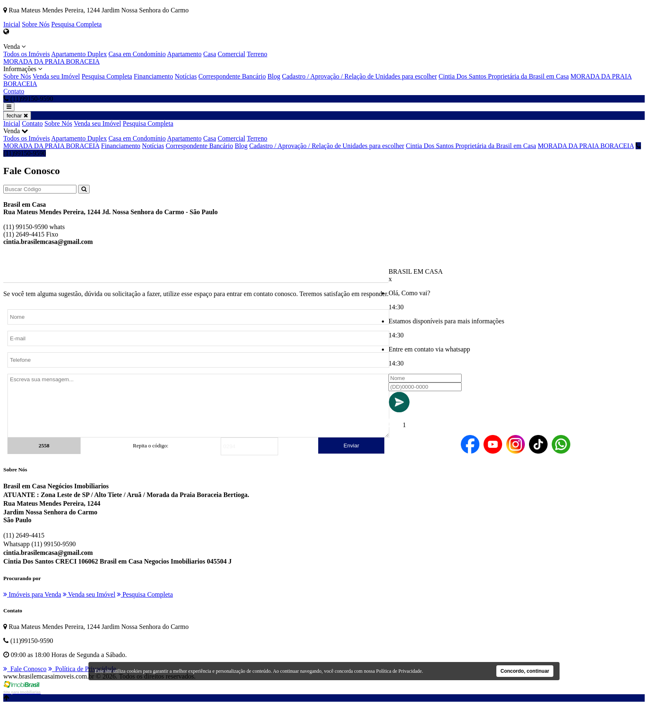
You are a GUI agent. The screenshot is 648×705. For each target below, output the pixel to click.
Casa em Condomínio (137, 53)
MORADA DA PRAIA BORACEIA (51, 61)
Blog (273, 76)
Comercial (231, 53)
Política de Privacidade (82, 668)
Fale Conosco (25, 668)
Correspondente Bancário (232, 76)
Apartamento (184, 53)
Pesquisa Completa (76, 24)
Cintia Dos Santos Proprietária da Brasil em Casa (503, 76)
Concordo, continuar (524, 671)
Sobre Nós (36, 24)
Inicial (11, 24)
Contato (13, 91)
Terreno (257, 53)
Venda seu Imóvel (56, 76)
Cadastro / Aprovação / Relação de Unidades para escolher (359, 76)
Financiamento (153, 76)
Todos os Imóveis (26, 53)
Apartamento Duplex (79, 53)
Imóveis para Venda (32, 594)
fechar (17, 115)
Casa (209, 53)
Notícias (186, 76)
